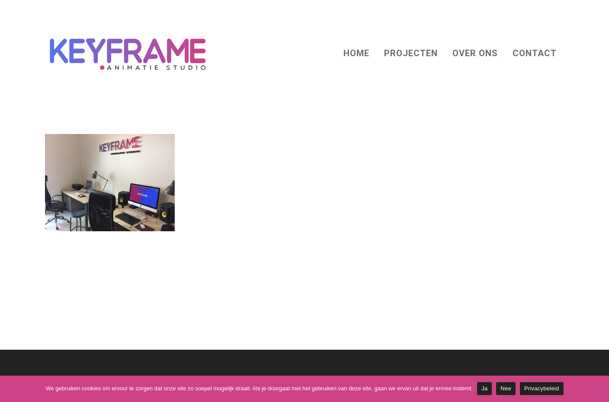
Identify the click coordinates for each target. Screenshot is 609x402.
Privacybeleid (541, 388)
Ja (484, 388)
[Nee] (598, 388)
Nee (505, 388)
